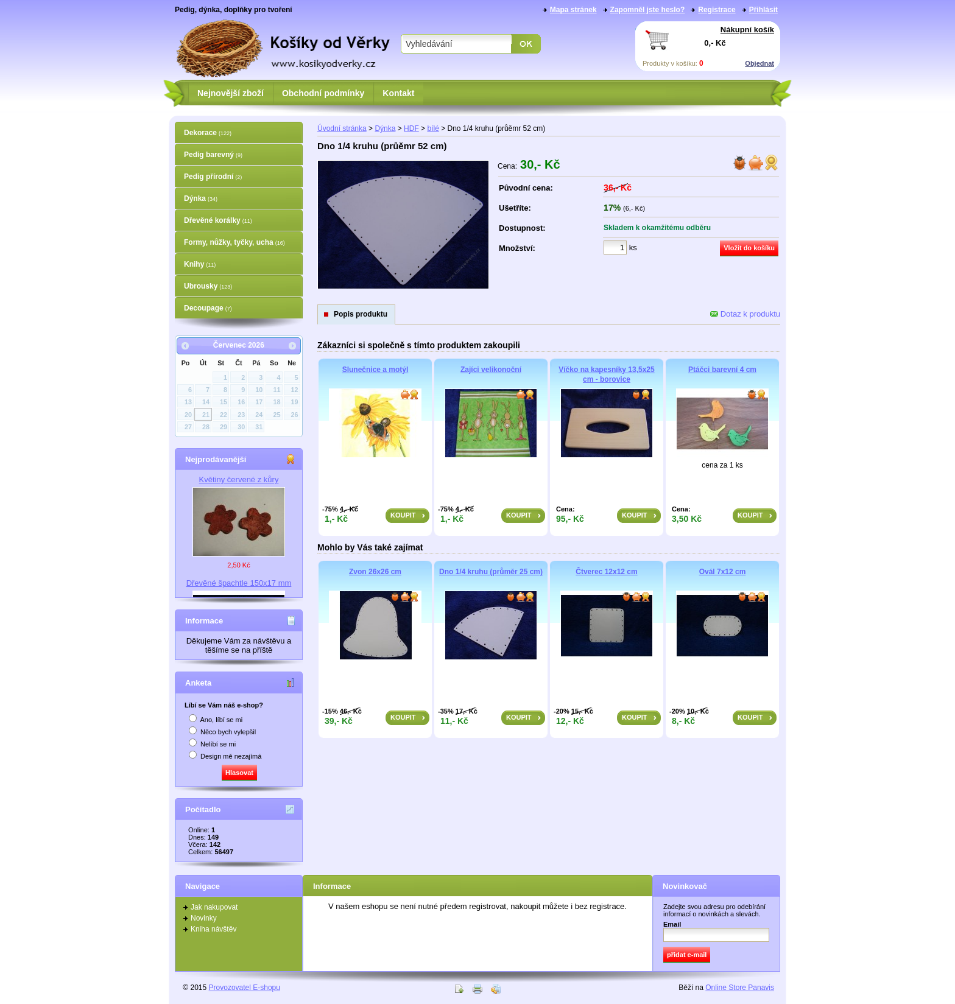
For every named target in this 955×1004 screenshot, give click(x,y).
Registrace (716, 9)
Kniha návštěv (213, 929)
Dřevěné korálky (218, 220)
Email (672, 924)
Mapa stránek (573, 9)
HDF (411, 128)
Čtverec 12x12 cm (606, 571)
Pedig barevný (213, 154)
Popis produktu (360, 314)
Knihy (200, 264)
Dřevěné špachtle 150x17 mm (239, 583)
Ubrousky (208, 286)
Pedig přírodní (213, 176)
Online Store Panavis (739, 987)
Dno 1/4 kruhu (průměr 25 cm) (491, 571)
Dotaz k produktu (745, 313)
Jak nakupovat (214, 907)
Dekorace (207, 132)
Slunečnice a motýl (375, 369)
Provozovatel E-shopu (244, 987)
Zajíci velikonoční (490, 369)
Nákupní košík (747, 29)
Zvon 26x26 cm (375, 571)
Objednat (759, 63)
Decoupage (208, 308)
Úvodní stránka (342, 128)
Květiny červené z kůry (239, 479)
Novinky (204, 918)
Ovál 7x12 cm (722, 571)
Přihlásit (763, 9)
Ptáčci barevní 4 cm (722, 369)
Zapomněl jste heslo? (647, 9)
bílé (433, 128)
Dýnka (200, 198)
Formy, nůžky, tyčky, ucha (234, 242)
